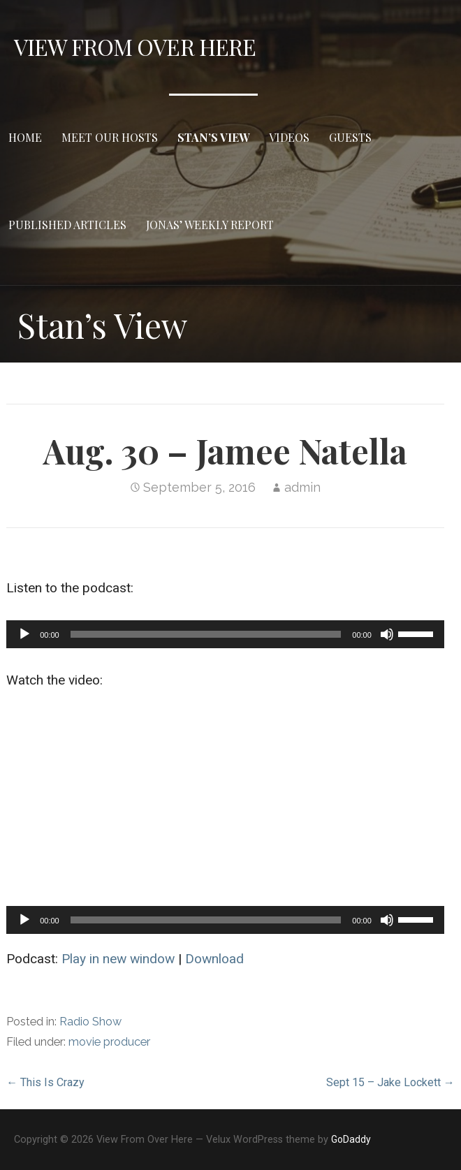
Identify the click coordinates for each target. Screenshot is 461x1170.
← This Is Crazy (45, 1082)
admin (302, 487)
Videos (289, 137)
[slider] (206, 634)
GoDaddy (351, 1139)
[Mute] (387, 634)
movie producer (109, 1041)
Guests (350, 137)
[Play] (24, 634)
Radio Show (90, 1021)
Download (214, 959)
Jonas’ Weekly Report (210, 224)
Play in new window (118, 959)
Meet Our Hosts (109, 137)
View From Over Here (135, 46)
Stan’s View (213, 137)
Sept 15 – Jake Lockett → (390, 1082)
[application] (225, 634)
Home (25, 137)
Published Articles (67, 224)
